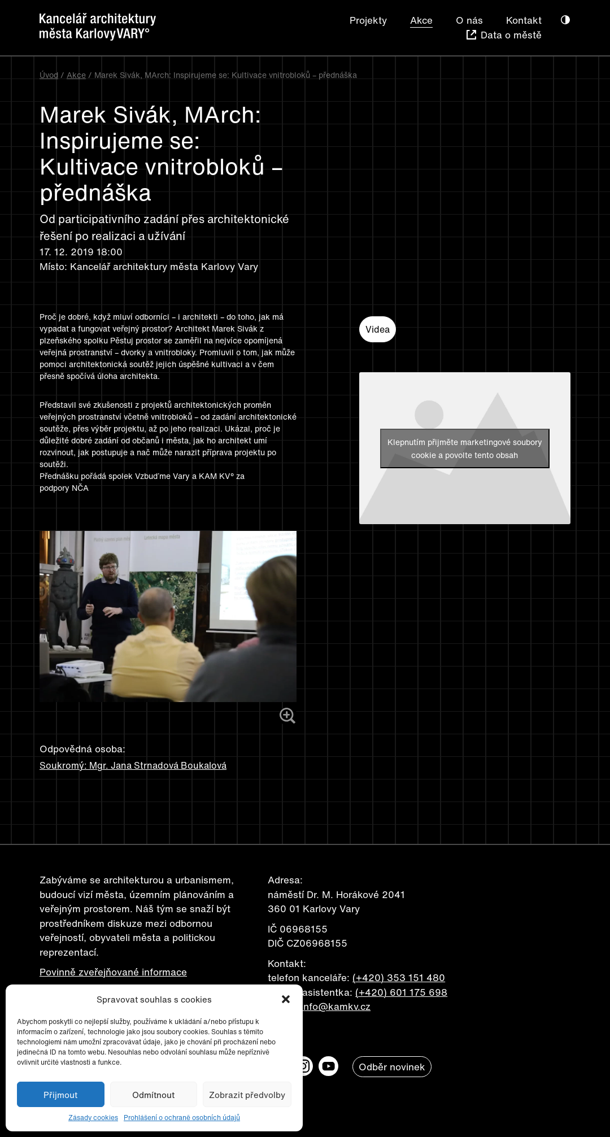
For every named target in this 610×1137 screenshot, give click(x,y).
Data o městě (511, 35)
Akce (421, 20)
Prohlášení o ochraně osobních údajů (182, 1117)
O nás (469, 20)
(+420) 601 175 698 (401, 992)
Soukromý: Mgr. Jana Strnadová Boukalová (133, 765)
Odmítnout (153, 1094)
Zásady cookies (93, 1117)
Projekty (368, 20)
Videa (377, 329)
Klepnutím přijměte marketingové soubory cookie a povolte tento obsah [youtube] (464, 448)
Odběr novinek (392, 1067)
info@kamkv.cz (336, 1006)
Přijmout (60, 1094)
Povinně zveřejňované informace (113, 972)
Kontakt (524, 20)
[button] (285, 999)
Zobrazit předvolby (247, 1094)
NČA (81, 488)
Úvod (49, 75)
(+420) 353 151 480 (398, 977)
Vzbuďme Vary (162, 476)
